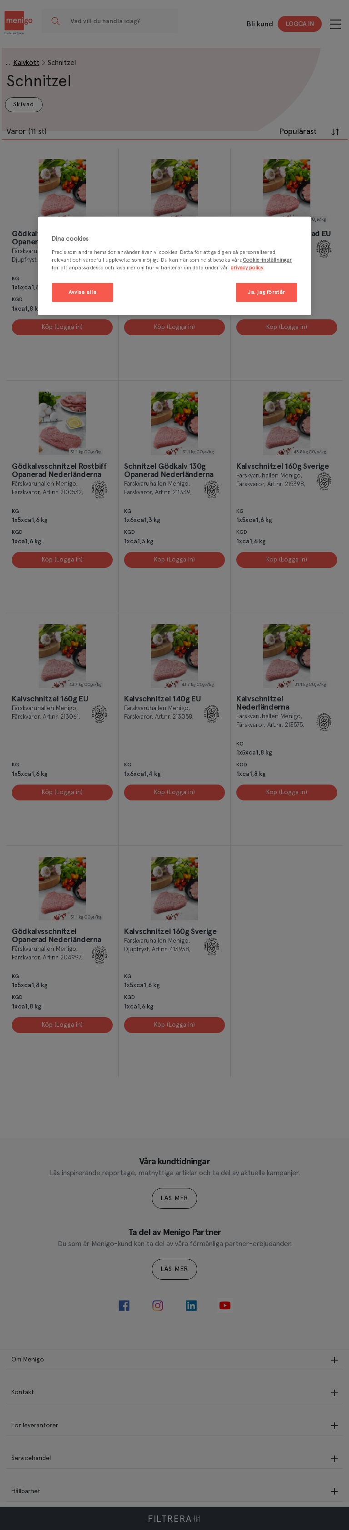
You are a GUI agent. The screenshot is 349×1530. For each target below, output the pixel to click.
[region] (174, 266)
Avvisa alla (82, 292)
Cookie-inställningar (267, 260)
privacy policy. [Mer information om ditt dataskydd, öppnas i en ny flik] (247, 267)
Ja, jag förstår (266, 292)
